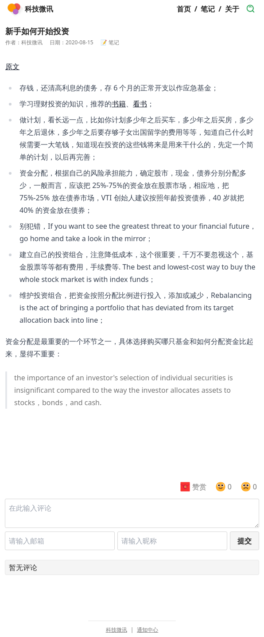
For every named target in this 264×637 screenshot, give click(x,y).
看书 (140, 104)
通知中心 (147, 629)
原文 (12, 66)
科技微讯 (116, 629)
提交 (244, 541)
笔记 (208, 9)
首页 (184, 9)
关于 (232, 9)
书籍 (119, 104)
